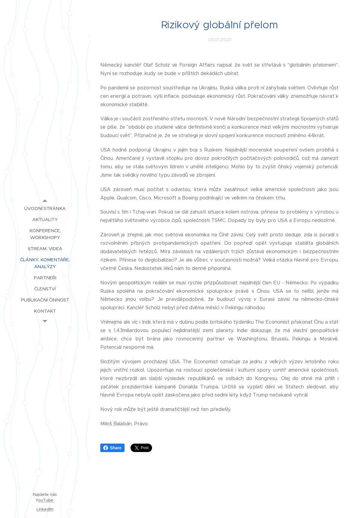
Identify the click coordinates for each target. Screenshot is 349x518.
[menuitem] (45, 208)
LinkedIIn (45, 509)
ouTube (46, 500)
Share (112, 447)
